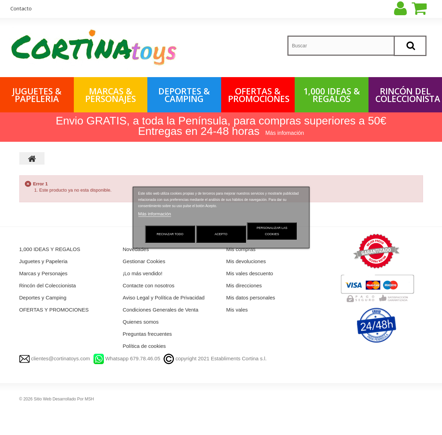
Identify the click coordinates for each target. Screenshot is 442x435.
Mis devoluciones (246, 261)
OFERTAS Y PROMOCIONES (54, 310)
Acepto (221, 234)
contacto (21, 8)
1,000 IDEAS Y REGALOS (49, 249)
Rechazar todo (170, 234)
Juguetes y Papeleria (43, 261)
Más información (154, 213)
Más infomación (284, 133)
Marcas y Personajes (43, 273)
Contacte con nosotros (149, 285)
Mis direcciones (244, 285)
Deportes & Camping (184, 94)
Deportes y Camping (43, 297)
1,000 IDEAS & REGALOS (331, 94)
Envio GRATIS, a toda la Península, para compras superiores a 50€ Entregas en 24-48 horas (221, 125)
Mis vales (237, 310)
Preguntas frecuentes (147, 334)
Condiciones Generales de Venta (160, 310)
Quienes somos (141, 322)
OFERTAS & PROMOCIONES (258, 94)
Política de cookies (144, 346)
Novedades (136, 249)
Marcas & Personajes (110, 94)
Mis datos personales (250, 297)
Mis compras (241, 249)
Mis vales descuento (249, 273)
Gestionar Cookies (144, 261)
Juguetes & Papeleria (36, 94)
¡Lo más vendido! (143, 273)
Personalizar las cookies (272, 231)
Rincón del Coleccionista (407, 94)
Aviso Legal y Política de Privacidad (164, 297)
